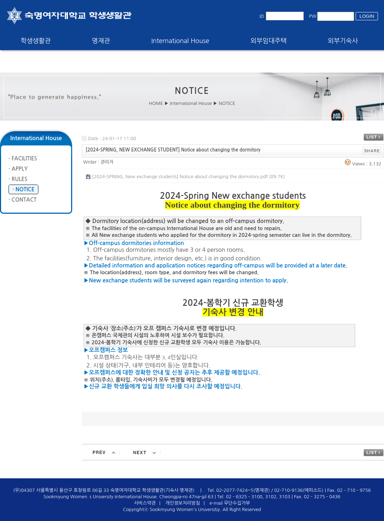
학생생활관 (36, 41)
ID (262, 16)
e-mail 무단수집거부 (229, 503)
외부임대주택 (269, 41)
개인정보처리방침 (182, 503)
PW (312, 16)
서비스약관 (145, 503)
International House (180, 41)
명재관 (101, 41)
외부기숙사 (343, 41)
